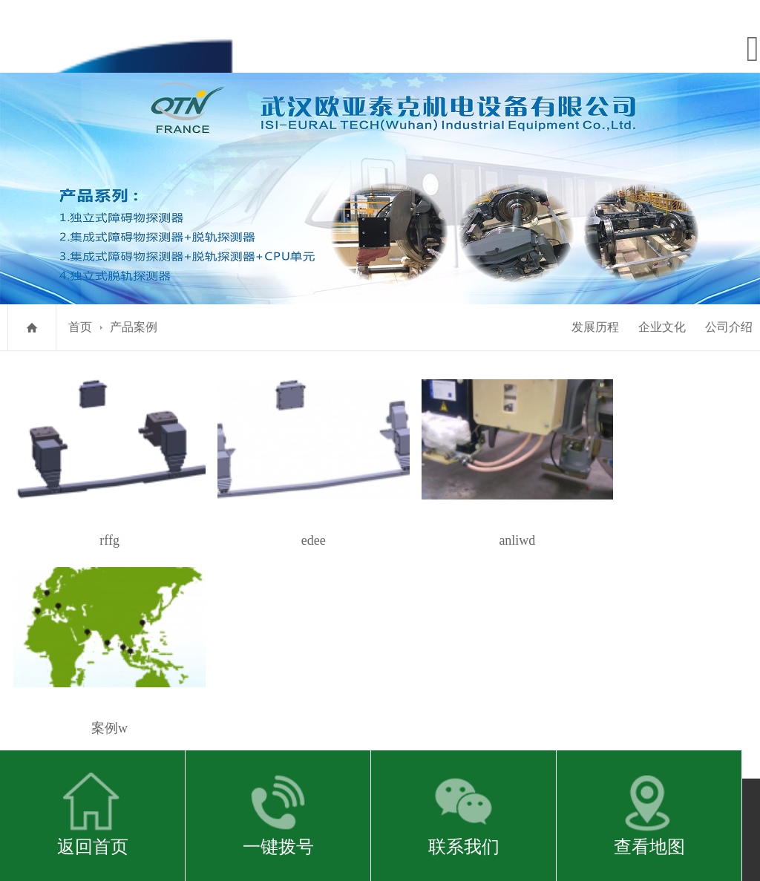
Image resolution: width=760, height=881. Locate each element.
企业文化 (662, 324)
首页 (80, 324)
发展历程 (595, 324)
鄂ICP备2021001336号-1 (376, 600)
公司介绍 (729, 324)
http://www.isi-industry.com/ (325, 641)
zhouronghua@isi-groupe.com (458, 641)
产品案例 (133, 324)
